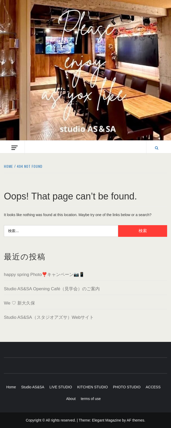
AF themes (135, 420)
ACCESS (153, 387)
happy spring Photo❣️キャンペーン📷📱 (44, 274)
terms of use (91, 399)
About (71, 399)
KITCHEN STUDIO (92, 387)
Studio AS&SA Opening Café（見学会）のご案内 (52, 288)
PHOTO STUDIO (126, 387)
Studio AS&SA (32, 387)
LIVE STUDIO (60, 387)
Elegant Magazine (106, 420)
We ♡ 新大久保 (19, 303)
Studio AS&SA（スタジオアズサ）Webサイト (49, 317)
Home (11, 387)
